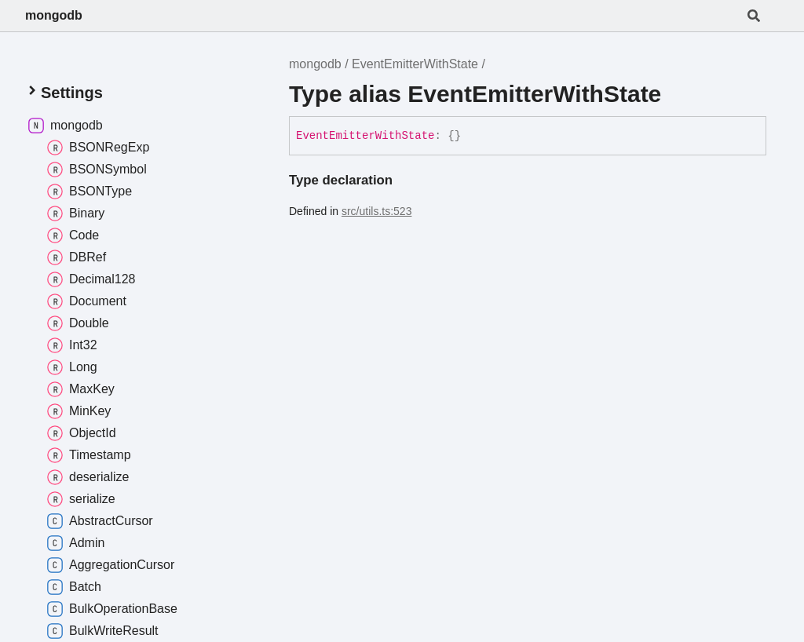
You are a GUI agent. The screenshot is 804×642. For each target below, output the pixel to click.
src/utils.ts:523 (376, 211)
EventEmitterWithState (415, 64)
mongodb (53, 15)
